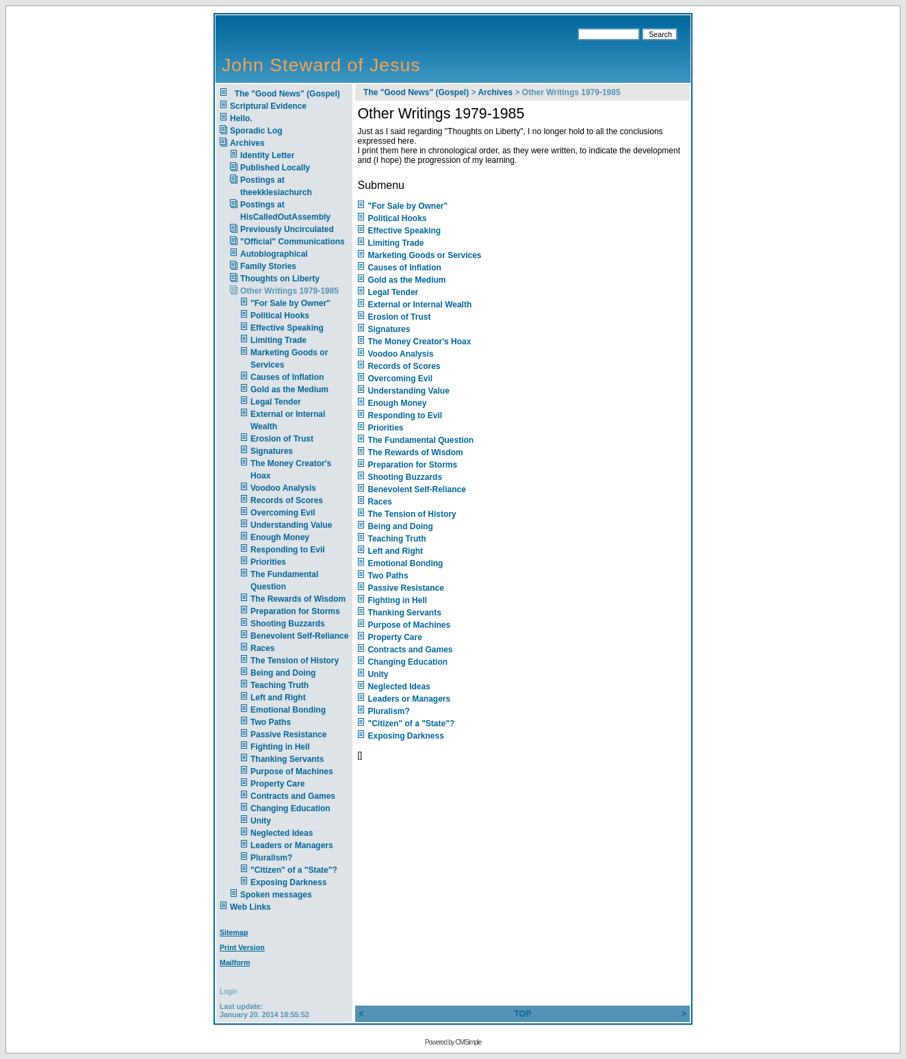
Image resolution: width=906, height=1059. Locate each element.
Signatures (271, 451)
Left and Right (278, 697)
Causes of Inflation (287, 377)
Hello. (241, 118)
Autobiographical (274, 254)
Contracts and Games (292, 796)
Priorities (268, 562)
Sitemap (234, 932)
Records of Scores (286, 500)
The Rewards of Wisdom (298, 599)
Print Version (242, 947)
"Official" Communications (292, 241)
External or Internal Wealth (419, 304)
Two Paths (270, 722)
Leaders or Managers (291, 845)
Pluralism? (271, 858)
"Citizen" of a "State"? (293, 870)
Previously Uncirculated (287, 229)
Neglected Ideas (281, 833)
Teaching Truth (279, 685)
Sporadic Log (256, 131)
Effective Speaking (287, 328)
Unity (260, 821)
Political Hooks (279, 315)
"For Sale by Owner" (290, 303)
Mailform (235, 962)
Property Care (277, 784)
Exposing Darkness (288, 882)
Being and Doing (282, 673)
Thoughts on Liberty (280, 278)
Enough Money (279, 537)
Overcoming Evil (282, 513)
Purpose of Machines (291, 771)
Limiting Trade (278, 340)
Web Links (250, 907)
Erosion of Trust (281, 439)
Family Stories (268, 266)
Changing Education (290, 808)
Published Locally (275, 168)
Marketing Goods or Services (424, 255)
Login (228, 991)
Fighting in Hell (280, 747)
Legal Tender (275, 402)
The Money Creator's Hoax (419, 341)
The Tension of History (294, 660)
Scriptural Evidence (268, 106)
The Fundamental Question (420, 440)
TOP (522, 1014)
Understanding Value (291, 525)
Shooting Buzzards (287, 623)
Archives (247, 143)
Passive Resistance (288, 734)
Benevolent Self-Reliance (299, 636)
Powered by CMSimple (453, 1042)
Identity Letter (267, 155)
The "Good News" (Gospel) (285, 94)
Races (262, 648)
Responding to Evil (287, 549)
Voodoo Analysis (283, 488)
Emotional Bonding (288, 710)
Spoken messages (276, 894)
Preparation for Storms (295, 611)
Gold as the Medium (289, 389)
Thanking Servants (287, 759)
